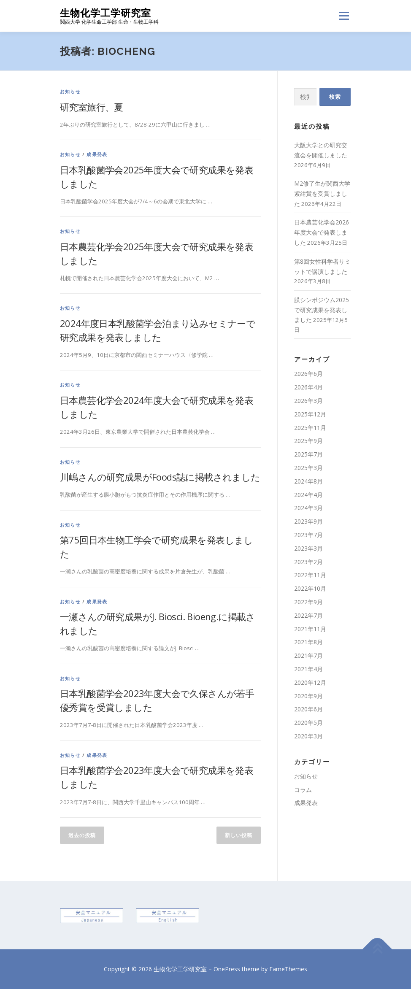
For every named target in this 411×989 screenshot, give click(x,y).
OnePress (227, 969)
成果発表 (97, 154)
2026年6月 (308, 374)
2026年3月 (308, 401)
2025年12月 (310, 414)
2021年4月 (308, 669)
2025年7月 (308, 454)
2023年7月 (308, 535)
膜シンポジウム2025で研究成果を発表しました (321, 310)
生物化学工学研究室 (105, 13)
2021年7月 (308, 655)
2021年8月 (308, 642)
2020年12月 (310, 682)
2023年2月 (308, 562)
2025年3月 (308, 468)
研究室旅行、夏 (91, 106)
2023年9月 (308, 521)
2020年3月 (308, 736)
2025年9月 (308, 441)
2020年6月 (308, 709)
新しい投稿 (238, 835)
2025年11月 (310, 428)
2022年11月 (310, 575)
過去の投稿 (82, 835)
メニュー (343, 15)
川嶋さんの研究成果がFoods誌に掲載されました (160, 476)
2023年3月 (308, 548)
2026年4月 (308, 387)
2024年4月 (308, 495)
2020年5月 (308, 723)
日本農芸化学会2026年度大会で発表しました (321, 232)
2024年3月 (308, 508)
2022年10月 (310, 588)
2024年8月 (308, 481)
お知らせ (70, 91)
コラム (303, 790)
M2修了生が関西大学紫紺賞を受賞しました (322, 193)
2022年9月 (308, 602)
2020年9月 (308, 696)
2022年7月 (308, 615)
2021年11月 (310, 629)
